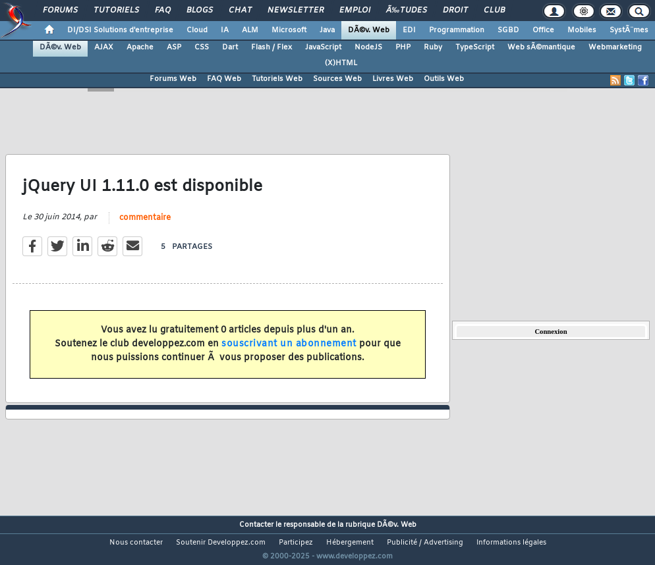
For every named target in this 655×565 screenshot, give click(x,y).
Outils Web (444, 79)
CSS (201, 47)
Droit (455, 10)
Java (327, 30)
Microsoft (288, 30)
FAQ (163, 10)
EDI (409, 30)
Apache (140, 47)
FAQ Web (224, 79)
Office (543, 30)
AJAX (103, 47)
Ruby (433, 47)
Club (494, 10)
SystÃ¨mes (629, 30)
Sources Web (337, 79)
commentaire (145, 226)
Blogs (199, 10)
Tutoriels (116, 10)
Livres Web (392, 79)
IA (225, 30)
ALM (250, 30)
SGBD (508, 30)
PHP (403, 47)
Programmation (456, 30)
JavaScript (323, 47)
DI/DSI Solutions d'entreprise (120, 30)
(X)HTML (341, 63)
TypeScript (474, 47)
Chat (240, 10)
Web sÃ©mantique (541, 47)
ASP (174, 47)
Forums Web (173, 79)
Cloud (197, 30)
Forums (60, 10)
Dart (230, 47)
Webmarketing (615, 47)
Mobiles (581, 30)
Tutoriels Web (277, 79)
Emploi (355, 10)
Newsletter (295, 10)
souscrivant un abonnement (288, 352)
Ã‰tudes (406, 10)
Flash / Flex (271, 47)
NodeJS (368, 47)
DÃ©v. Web (368, 30)
